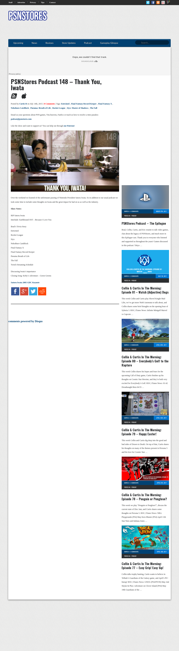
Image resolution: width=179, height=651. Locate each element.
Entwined (65, 104)
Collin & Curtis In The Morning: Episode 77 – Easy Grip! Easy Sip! (142, 565)
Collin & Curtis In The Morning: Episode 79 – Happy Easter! (142, 432)
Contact (52, 2)
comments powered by (25, 321)
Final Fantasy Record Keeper (83, 104)
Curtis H (23, 104)
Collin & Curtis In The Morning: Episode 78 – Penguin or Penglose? (144, 497)
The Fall (93, 108)
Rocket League (58, 108)
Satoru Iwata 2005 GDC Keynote (25, 282)
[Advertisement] (109, 16)
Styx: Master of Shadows (77, 108)
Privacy (33, 2)
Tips (42, 2)
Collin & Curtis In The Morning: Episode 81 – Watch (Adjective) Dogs (145, 290)
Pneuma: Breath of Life (40, 108)
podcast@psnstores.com (21, 119)
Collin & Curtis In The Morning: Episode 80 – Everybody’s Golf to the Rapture (145, 361)
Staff (11, 2)
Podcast (133, 216)
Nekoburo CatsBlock (20, 108)
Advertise (21, 2)
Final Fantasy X (105, 104)
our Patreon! (69, 126)
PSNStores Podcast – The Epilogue (144, 223)
